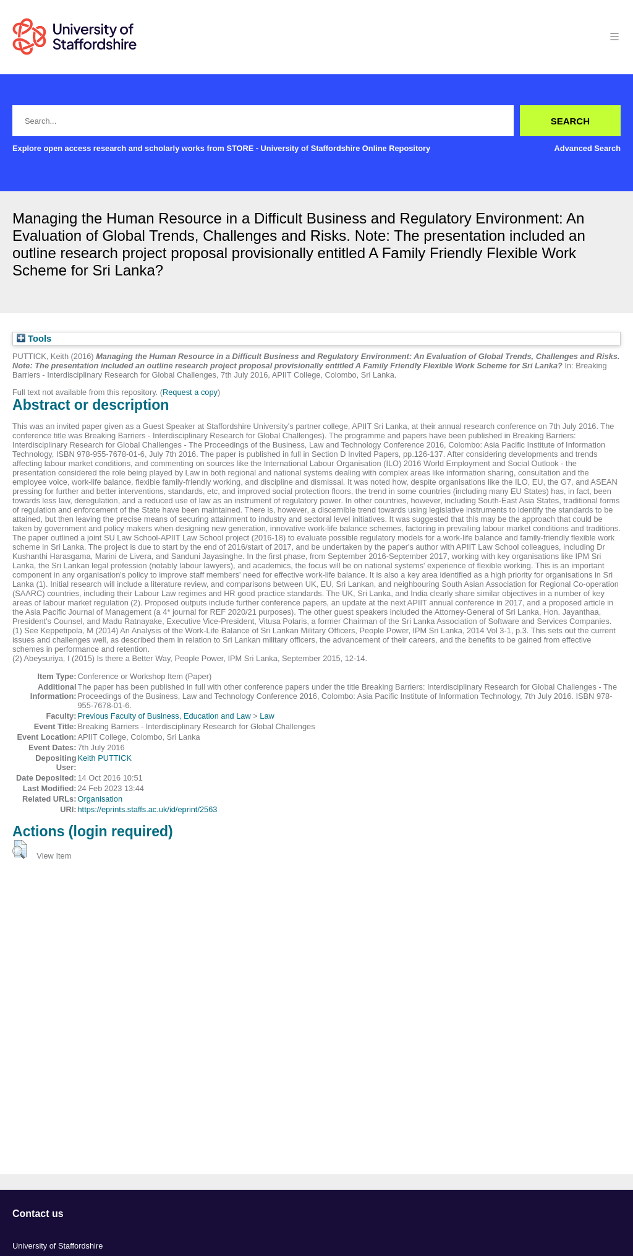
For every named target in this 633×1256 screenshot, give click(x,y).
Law (267, 716)
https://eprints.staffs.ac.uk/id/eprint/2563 (147, 809)
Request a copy (190, 392)
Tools (34, 339)
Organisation (99, 798)
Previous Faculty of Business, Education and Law (163, 716)
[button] (19, 849)
